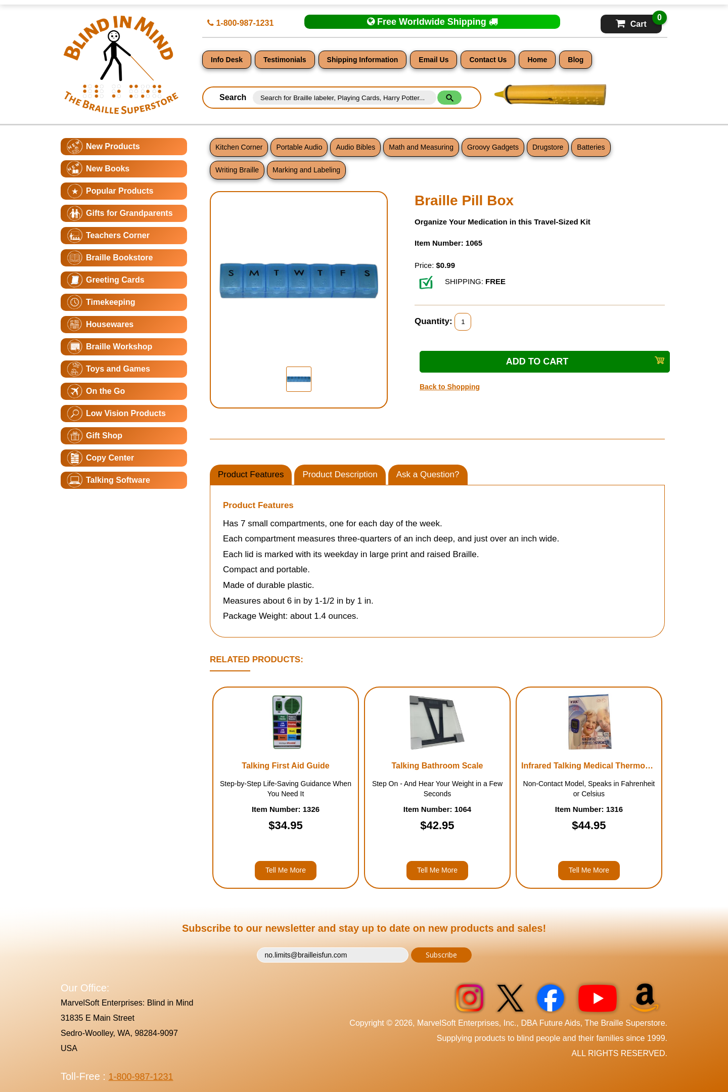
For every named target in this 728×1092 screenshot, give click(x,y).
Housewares (109, 324)
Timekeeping (110, 302)
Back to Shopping (450, 387)
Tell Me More (285, 870)
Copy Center (110, 457)
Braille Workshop (119, 346)
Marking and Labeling (306, 170)
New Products (113, 146)
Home (537, 60)
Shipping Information (362, 60)
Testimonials (284, 60)
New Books (107, 168)
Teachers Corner (118, 235)
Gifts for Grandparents (129, 213)
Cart (639, 21)
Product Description (339, 474)
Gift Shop (104, 435)
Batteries (591, 147)
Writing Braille (237, 170)
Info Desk (227, 60)
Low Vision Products (126, 413)
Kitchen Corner (238, 147)
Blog (575, 60)
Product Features (251, 474)
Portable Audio (299, 147)
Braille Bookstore (119, 257)
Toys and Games (118, 369)
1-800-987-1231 (240, 23)
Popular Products (119, 191)
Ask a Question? (428, 474)
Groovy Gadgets (493, 147)
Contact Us (488, 60)
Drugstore (547, 147)
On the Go (105, 391)
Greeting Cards (115, 280)
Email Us (433, 60)
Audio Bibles (355, 147)
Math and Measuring (421, 147)
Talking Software (118, 480)
